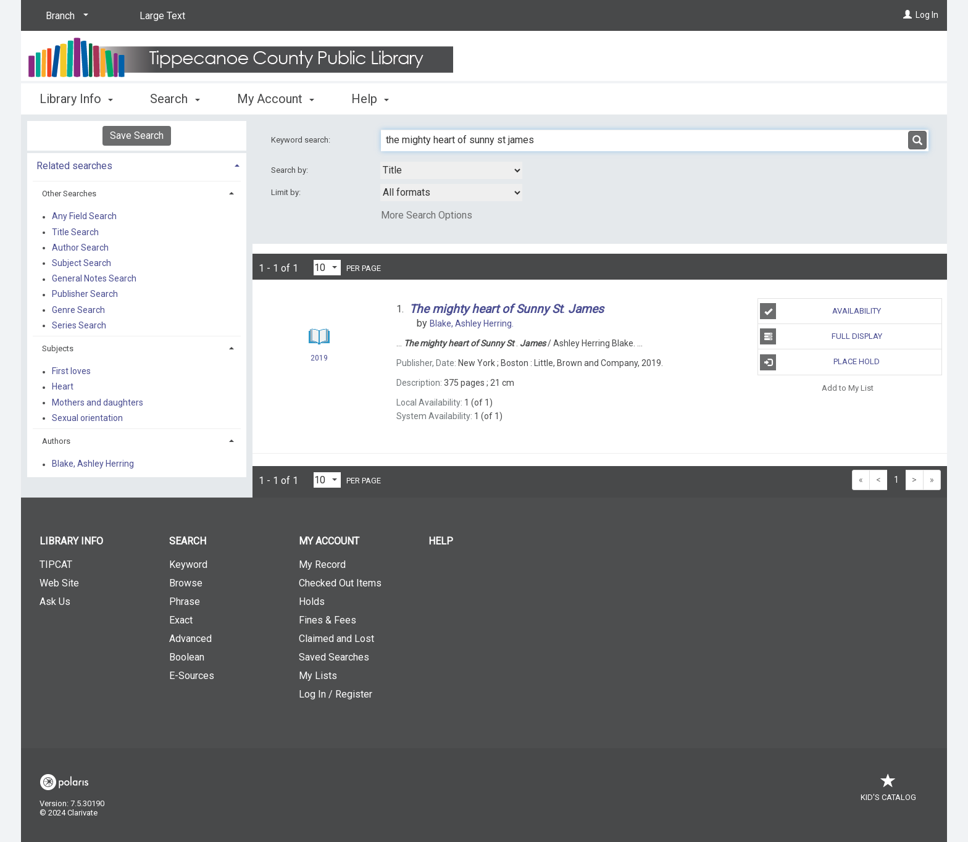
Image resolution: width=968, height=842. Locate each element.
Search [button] (174, 98)
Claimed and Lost (336, 638)
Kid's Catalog (888, 791)
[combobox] (451, 170)
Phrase (184, 601)
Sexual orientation (87, 418)
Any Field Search (84, 217)
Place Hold (820, 362)
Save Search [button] (137, 135)
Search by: (290, 170)
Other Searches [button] (69, 193)
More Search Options (426, 215)
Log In (927, 15)
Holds (312, 601)
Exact (181, 620)
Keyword (188, 564)
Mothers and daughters (97, 402)
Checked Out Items (340, 583)
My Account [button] (275, 98)
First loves (71, 372)
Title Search (75, 232)
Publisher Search (85, 294)
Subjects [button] (57, 348)
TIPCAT (56, 564)
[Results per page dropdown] (327, 267)
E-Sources (191, 676)
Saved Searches (334, 657)
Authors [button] (56, 441)
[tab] (136, 164)
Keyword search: (301, 139)
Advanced (190, 638)
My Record (322, 564)
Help (440, 541)
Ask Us (55, 601)
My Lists (318, 676)
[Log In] (907, 15)
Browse (185, 583)
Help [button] (370, 98)
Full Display (821, 336)
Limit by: (286, 192)
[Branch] (65, 16)
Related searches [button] (74, 166)
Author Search (80, 247)
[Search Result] (319, 336)
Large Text (162, 16)
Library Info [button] (76, 98)
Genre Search (78, 310)
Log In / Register (335, 694)
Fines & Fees (327, 620)
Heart (62, 387)
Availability (820, 311)
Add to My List (848, 388)
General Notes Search (94, 279)
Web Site (59, 583)
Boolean (186, 657)
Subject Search (81, 263)
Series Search (79, 325)
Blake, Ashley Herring (93, 464)
